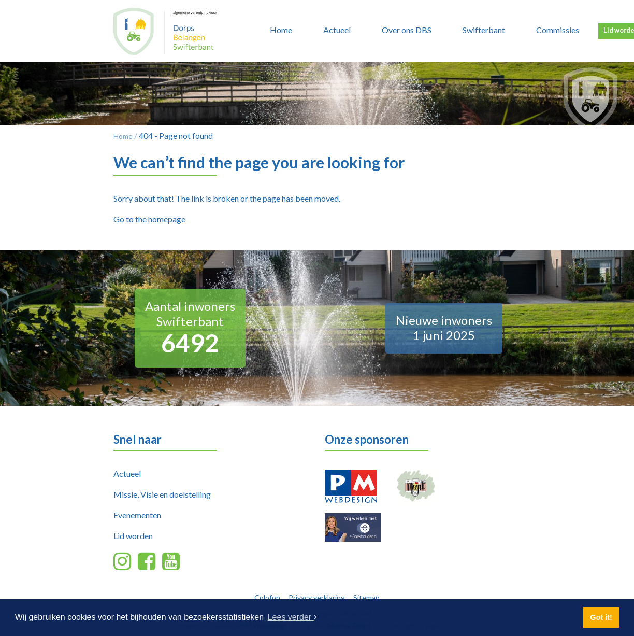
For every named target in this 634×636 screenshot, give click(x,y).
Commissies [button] (557, 30)
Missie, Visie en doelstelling (162, 494)
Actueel (127, 473)
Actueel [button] (337, 30)
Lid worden (133, 536)
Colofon (267, 597)
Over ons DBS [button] (406, 30)
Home (281, 30)
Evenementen (137, 515)
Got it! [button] (601, 617)
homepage (166, 219)
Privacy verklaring (317, 597)
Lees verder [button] (292, 617)
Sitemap (366, 597)
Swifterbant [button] (484, 30)
